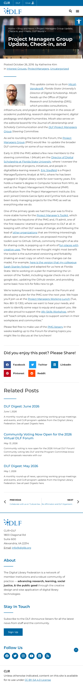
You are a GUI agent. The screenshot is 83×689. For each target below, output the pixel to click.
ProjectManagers (38, 68)
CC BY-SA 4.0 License (38, 679)
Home (11, 28)
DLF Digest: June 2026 (21, 406)
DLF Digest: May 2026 (21, 466)
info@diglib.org (21, 547)
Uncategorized (59, 68)
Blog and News (25, 28)
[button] (79, 21)
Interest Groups (17, 68)
